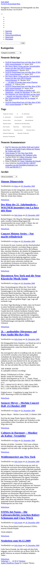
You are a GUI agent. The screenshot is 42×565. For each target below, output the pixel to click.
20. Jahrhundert (25, 114)
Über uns (8, 33)
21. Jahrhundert (7, 117)
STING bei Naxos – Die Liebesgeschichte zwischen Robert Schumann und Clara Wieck (20, 514)
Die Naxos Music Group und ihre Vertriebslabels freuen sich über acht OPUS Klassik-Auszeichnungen (22, 78)
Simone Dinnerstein (12, 181)
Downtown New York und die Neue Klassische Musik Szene (21, 277)
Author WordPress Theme (10, 563)
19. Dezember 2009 (32, 545)
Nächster (22, 561)
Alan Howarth (6, 126)
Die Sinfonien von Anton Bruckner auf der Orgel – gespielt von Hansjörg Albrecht (22, 95)
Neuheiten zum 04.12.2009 (16, 540)
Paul (6, 147)
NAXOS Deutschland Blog (10, 4)
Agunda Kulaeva (7, 123)
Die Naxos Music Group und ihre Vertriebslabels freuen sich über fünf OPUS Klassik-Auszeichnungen (22, 68)
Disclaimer (9, 39)
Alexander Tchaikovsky (23, 133)
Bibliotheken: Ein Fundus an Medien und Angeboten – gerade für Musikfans (20, 91)
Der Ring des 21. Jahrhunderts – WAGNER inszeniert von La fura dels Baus (20, 207)
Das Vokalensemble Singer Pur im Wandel (20, 98)
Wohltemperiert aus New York (18, 456)
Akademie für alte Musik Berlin (22, 123)
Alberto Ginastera (26, 126)
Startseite (8, 31)
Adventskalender (29, 120)
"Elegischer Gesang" (8, 114)
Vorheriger (4, 561)
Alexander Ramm (30, 130)
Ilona (16, 186)
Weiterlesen (5, 200)
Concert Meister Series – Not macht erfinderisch (17, 235)
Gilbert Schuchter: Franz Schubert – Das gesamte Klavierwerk (21, 158)
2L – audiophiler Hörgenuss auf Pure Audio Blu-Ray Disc (19, 333)
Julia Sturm (18, 215)
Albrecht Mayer (6, 130)
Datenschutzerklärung (13, 35)
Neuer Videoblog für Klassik (30, 161)
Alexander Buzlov (18, 130)
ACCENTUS (30, 117)
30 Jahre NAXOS (18, 117)
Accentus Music (7, 120)
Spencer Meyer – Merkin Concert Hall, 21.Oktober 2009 (20, 404)
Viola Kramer (10, 153)
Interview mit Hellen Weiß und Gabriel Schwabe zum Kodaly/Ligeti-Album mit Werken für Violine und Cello (22, 149)
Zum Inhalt (5, 2)
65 (13, 561)
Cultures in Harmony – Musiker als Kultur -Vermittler (19, 434)
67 (18, 561)
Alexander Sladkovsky (8, 133)
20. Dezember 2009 (28, 186)
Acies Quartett (17, 120)
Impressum (9, 37)
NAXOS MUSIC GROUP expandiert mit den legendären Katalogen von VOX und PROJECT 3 (21, 165)
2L (17, 114)
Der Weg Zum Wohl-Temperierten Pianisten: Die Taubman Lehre (21, 154)
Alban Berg (16, 126)
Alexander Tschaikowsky (9, 136)
